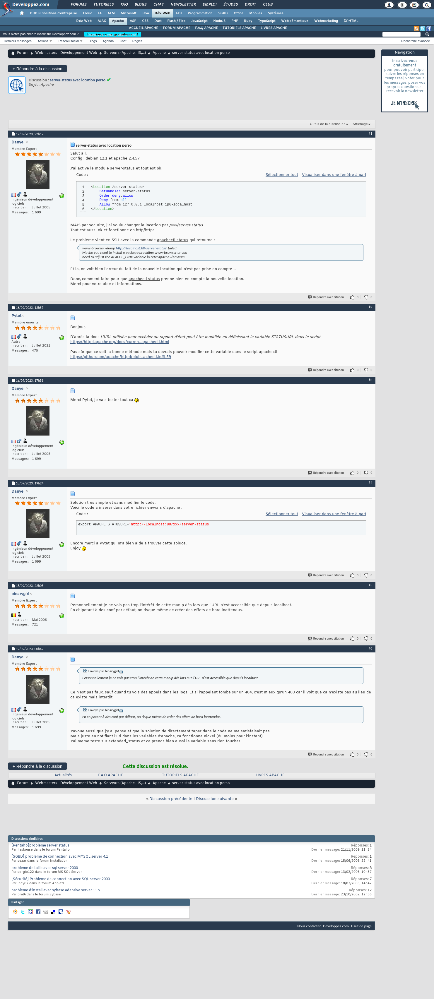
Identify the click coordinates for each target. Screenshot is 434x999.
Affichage (360, 124)
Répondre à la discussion (37, 68)
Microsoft (128, 13)
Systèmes (275, 13)
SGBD (223, 13)
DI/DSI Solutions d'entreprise (53, 13)
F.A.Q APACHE (206, 28)
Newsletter (183, 4)
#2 (370, 307)
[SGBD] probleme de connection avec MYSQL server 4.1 (59, 856)
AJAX (102, 21)
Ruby (248, 21)
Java (145, 13)
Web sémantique (294, 21)
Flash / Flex (176, 21)
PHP (234, 21)
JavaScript (199, 21)
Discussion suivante (215, 798)
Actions (43, 41)
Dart (157, 21)
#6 (370, 648)
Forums (78, 4)
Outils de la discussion (328, 124)
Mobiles (255, 13)
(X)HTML (351, 21)
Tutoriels (103, 4)
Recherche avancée (415, 41)
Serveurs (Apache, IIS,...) (125, 53)
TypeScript (266, 21)
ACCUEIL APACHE (143, 28)
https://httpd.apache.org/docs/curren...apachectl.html (119, 342)
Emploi (209, 4)
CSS (145, 21)
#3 (370, 380)
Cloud (87, 13)
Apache (118, 21)
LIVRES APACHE (274, 28)
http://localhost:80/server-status (141, 248)
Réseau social (69, 41)
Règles (137, 41)
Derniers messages (18, 41)
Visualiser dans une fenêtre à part (334, 174)
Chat (158, 4)
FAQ (124, 4)
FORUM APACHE (176, 28)
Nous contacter (309, 926)
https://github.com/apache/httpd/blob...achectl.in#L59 (120, 356)
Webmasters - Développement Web (66, 53)
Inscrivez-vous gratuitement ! (112, 34)
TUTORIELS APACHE (239, 28)
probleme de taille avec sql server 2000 (44, 868)
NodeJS (219, 21)
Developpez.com (336, 926)
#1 (370, 133)
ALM (111, 13)
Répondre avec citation (326, 297)
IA (100, 13)
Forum (22, 53)
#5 (370, 585)
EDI (179, 13)
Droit (250, 4)
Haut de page (361, 926)
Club (267, 4)
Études (230, 4)
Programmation (200, 13)
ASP (133, 21)
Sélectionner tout (282, 174)
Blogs (140, 4)
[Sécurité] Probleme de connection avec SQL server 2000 (60, 879)
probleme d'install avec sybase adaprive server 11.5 (55, 890)
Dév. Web (162, 13)
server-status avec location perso (77, 80)
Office (238, 13)
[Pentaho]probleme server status (40, 845)
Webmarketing (326, 21)
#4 (370, 483)
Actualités (63, 775)
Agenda (108, 41)
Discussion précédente (170, 798)
